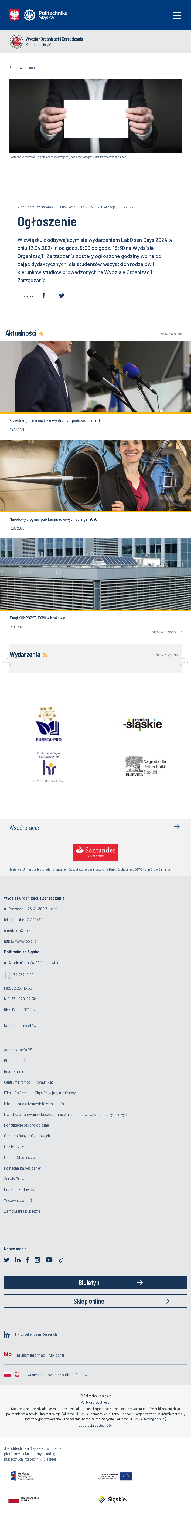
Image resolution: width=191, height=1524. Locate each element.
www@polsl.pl (155, 1419)
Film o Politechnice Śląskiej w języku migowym (41, 1092)
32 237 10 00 (23, 974)
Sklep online (88, 1301)
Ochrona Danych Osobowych (27, 1135)
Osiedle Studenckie (19, 1157)
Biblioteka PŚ (15, 1060)
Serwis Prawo (15, 1178)
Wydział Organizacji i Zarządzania (54, 39)
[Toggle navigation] (177, 15)
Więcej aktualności (164, 632)
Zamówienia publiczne (22, 1210)
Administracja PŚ (18, 1049)
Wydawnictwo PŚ (18, 1200)
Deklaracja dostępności (95, 1425)
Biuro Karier (13, 1071)
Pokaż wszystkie (170, 333)
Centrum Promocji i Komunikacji (30, 1081)
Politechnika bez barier (22, 1167)
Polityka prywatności (95, 1402)
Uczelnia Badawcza (19, 1189)
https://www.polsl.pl (20, 940)
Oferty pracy (14, 1146)
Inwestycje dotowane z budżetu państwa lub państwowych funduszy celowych (66, 1114)
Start (13, 67)
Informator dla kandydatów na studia (34, 1103)
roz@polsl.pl (25, 930)
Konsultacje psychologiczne (26, 1124)
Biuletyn (88, 1282)
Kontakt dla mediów (20, 1025)
